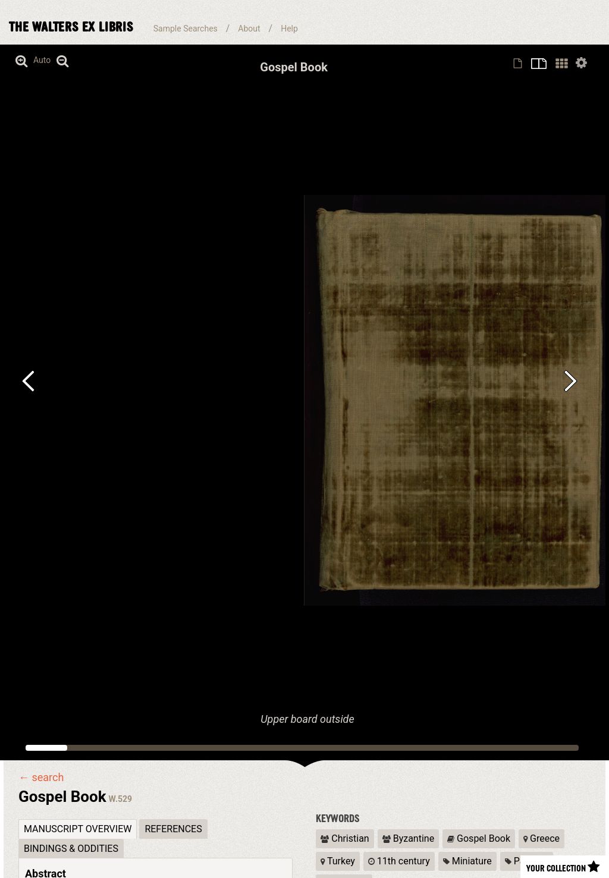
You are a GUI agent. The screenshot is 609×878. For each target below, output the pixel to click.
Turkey (338, 861)
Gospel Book (478, 838)
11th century (399, 861)
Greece (541, 838)
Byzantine (408, 838)
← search (41, 777)
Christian (345, 838)
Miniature (467, 861)
